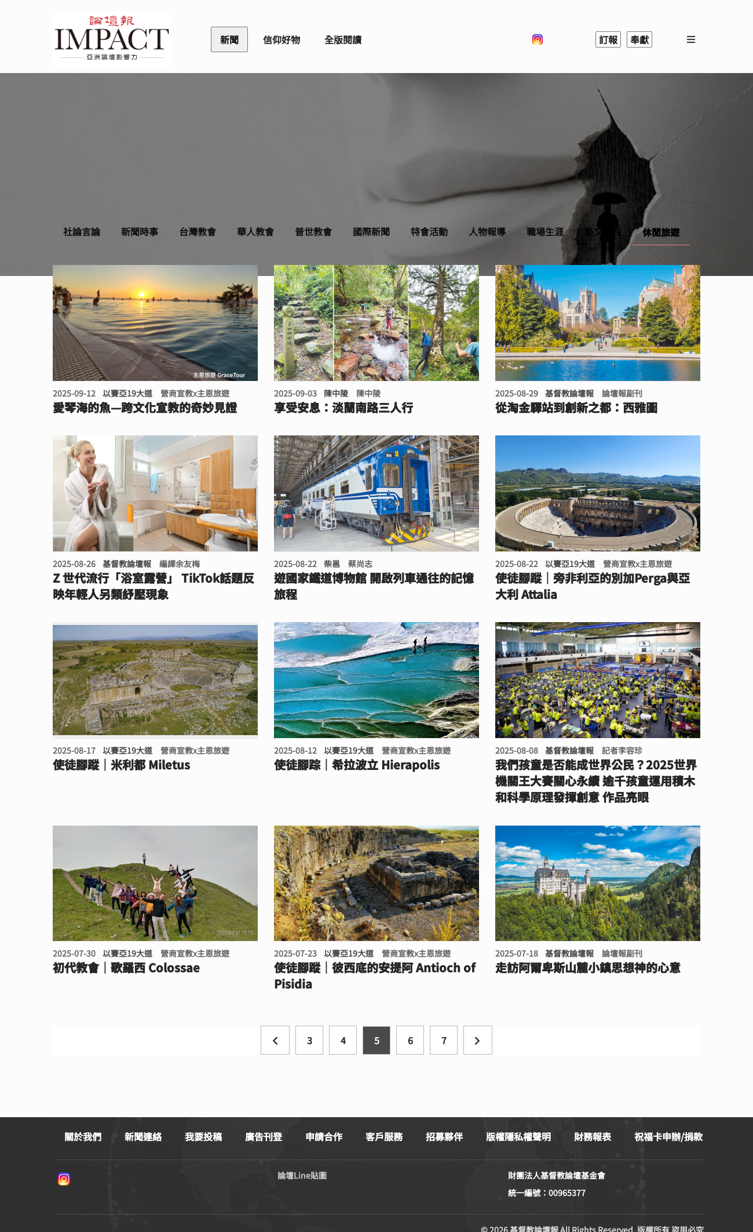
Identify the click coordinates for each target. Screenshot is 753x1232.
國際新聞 (371, 231)
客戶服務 (384, 1136)
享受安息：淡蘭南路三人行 (343, 407)
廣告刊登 (263, 1136)
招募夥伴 (444, 1136)
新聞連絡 (143, 1136)
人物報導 (487, 231)
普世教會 (313, 231)
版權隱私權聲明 (518, 1136)
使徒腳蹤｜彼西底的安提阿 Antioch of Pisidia (374, 976)
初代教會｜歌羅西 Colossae (126, 968)
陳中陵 (336, 393)
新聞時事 (139, 231)
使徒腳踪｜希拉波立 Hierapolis (357, 765)
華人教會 (255, 231)
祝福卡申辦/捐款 (668, 1136)
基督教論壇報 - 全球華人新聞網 (112, 39)
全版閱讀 (342, 39)
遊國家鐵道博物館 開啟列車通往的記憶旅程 (374, 586)
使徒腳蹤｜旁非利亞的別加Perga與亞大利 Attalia (592, 586)
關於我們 (82, 1136)
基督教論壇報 (569, 393)
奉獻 (639, 39)
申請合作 (323, 1136)
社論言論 (81, 231)
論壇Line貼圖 (302, 1175)
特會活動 (429, 231)
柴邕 (332, 563)
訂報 (608, 39)
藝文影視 (603, 231)
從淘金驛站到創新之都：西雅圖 (576, 407)
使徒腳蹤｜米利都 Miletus (121, 765)
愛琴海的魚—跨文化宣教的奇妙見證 (145, 407)
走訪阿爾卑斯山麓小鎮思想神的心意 (588, 968)
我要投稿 (203, 1136)
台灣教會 (197, 231)
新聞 (229, 39)
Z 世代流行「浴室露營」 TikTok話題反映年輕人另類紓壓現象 (153, 586)
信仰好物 (281, 39)
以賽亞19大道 (127, 393)
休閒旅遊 (660, 232)
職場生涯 (545, 231)
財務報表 (592, 1136)
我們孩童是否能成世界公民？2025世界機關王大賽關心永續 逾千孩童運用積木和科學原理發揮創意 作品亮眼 (596, 781)
